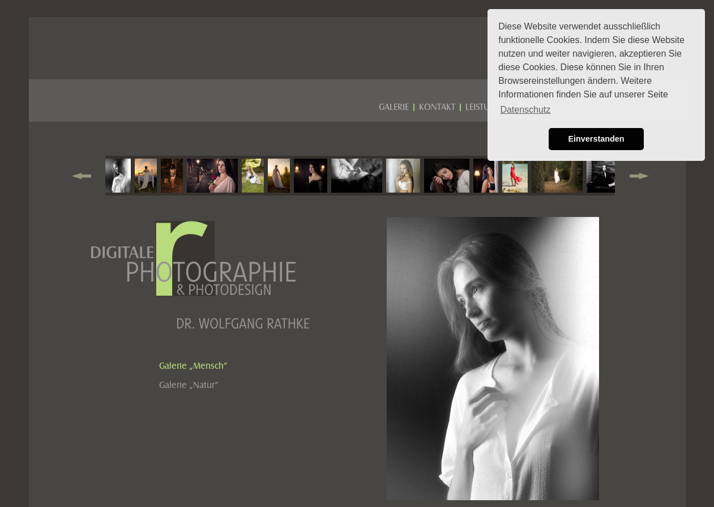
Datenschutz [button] (525, 109)
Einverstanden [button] (596, 138)
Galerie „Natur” (189, 385)
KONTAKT (437, 107)
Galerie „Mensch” (193, 365)
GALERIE (394, 107)
